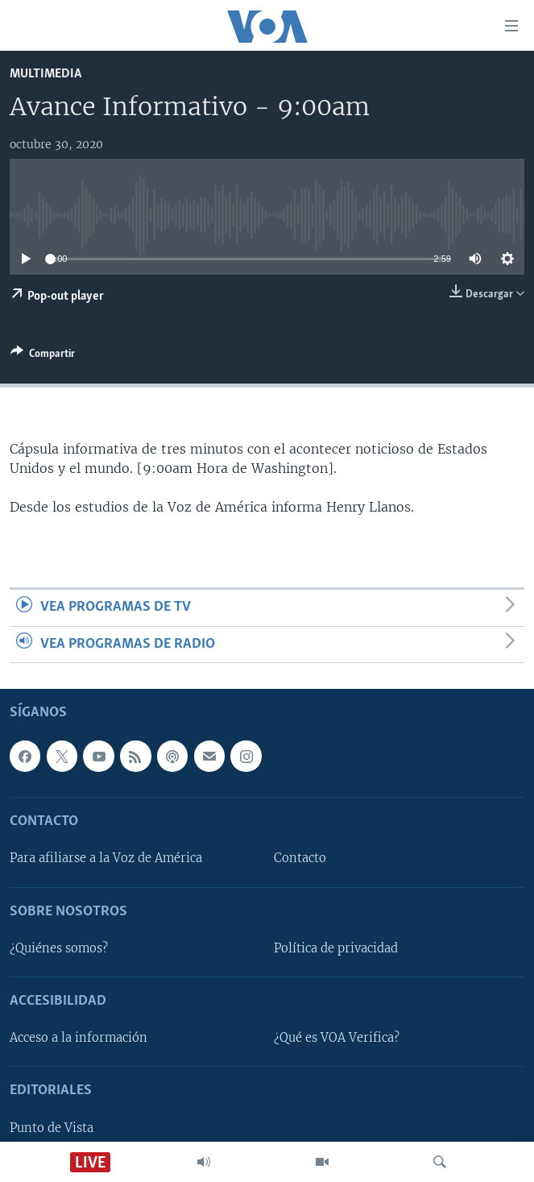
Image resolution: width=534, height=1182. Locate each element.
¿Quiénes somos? (59, 948)
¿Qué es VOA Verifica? (336, 1038)
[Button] (42, 356)
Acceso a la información (78, 1038)
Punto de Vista (51, 1128)
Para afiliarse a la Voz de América (106, 858)
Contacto (300, 858)
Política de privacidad (336, 948)
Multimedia (45, 74)
